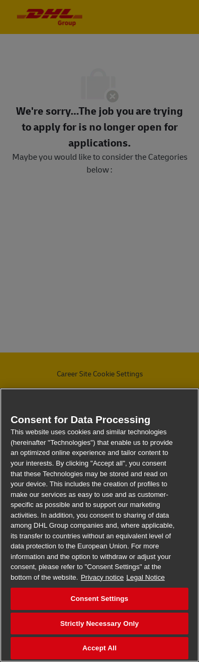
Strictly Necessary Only (99, 623)
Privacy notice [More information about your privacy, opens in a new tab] (102, 577)
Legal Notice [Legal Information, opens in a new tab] (145, 577)
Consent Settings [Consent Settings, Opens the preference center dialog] (99, 599)
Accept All (99, 648)
